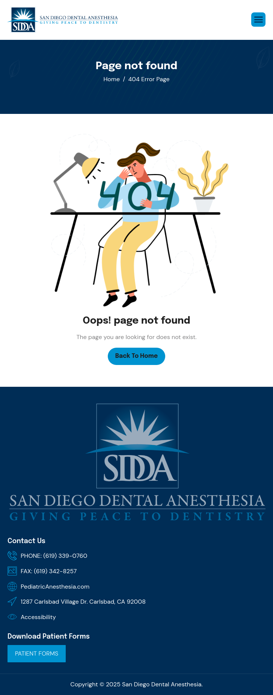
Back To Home (136, 356)
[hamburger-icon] (258, 19)
